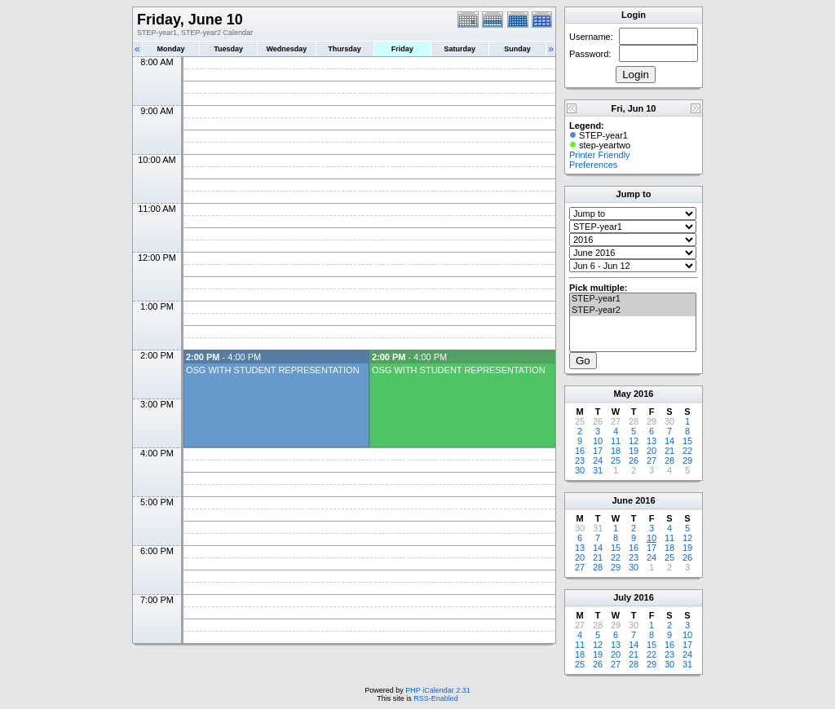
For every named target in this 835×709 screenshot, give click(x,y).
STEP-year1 (633, 299)
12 (633, 441)
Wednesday (286, 49)
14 (669, 441)
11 (616, 441)
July (622, 597)
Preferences (593, 165)
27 (651, 460)
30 (580, 470)
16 (580, 451)
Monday (171, 49)
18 (616, 451)
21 (669, 451)
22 (687, 451)
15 (687, 441)
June (622, 500)
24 (598, 460)
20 (651, 451)
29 (687, 460)
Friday (402, 49)
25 (616, 460)
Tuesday (228, 49)
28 (669, 460)
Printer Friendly (599, 155)
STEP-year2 (633, 310)
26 (633, 460)
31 (598, 470)
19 (633, 451)
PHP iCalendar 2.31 (437, 690)
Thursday (344, 49)
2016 (643, 394)
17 (598, 451)
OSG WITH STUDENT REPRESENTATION (273, 370)
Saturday (460, 49)
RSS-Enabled (435, 698)
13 (651, 441)
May (622, 394)
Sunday (517, 49)
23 (580, 460)
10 (598, 441)
